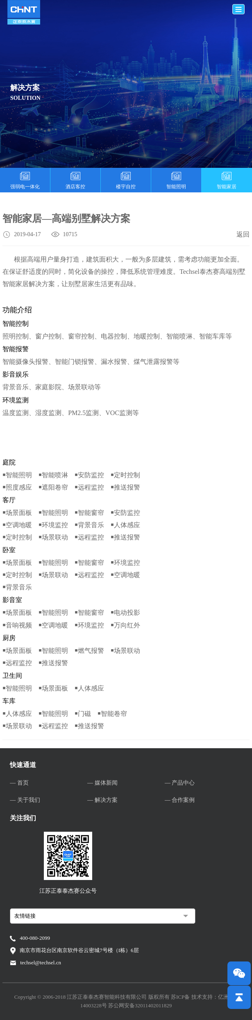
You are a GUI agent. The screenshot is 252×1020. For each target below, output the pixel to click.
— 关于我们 (25, 800)
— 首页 (19, 783)
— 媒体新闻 (102, 783)
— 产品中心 (180, 783)
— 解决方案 (102, 800)
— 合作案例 (180, 800)
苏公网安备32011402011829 (140, 1005)
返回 (243, 234)
